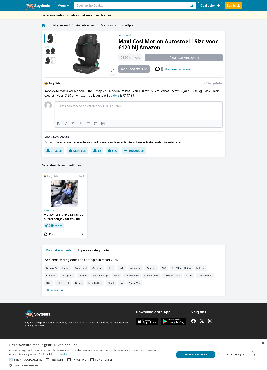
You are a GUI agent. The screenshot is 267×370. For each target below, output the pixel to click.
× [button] (262, 343)
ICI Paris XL (63, 283)
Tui (121, 283)
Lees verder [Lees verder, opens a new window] (60, 354)
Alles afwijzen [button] (236, 354)
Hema (65, 268)
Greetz (79, 283)
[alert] (133, 354)
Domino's (51, 268)
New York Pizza (172, 275)
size (113, 151)
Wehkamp (135, 268)
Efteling (83, 275)
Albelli (111, 283)
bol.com (200, 268)
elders (115, 95)
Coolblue (51, 275)
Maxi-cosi (78, 151)
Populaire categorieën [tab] (93, 250)
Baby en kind (61, 25)
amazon (54, 151)
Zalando (151, 268)
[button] (89, 365)
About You (135, 283)
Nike (110, 268)
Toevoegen (134, 151)
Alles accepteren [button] (195, 354)
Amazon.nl (124, 35)
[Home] (43, 25)
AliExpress (67, 275)
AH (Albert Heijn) (181, 268)
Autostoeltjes (85, 25)
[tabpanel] (133, 274)
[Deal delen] (210, 5)
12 (97, 151)
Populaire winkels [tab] (58, 250)
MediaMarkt (151, 275)
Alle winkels (54, 290)
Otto (48, 283)
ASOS (189, 275)
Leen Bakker (95, 283)
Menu (63, 6)
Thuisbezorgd (100, 275)
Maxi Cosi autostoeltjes (117, 25)
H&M (121, 268)
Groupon (97, 268)
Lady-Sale (54, 83)
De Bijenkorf (132, 275)
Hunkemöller (205, 275)
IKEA (116, 275)
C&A (163, 268)
